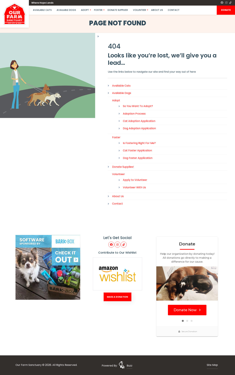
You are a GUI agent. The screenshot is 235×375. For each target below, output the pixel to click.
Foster (98, 10)
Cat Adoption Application (139, 121)
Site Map (212, 365)
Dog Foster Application (137, 158)
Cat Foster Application (137, 150)
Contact (174, 10)
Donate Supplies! (118, 10)
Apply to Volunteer (135, 180)
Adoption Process (134, 114)
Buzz (129, 365)
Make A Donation (117, 296)
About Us (157, 10)
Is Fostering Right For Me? (139, 143)
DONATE (226, 10)
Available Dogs (66, 10)
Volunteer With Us (134, 187)
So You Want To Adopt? (138, 106)
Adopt (85, 10)
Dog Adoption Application (139, 128)
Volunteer (139, 10)
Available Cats (42, 10)
